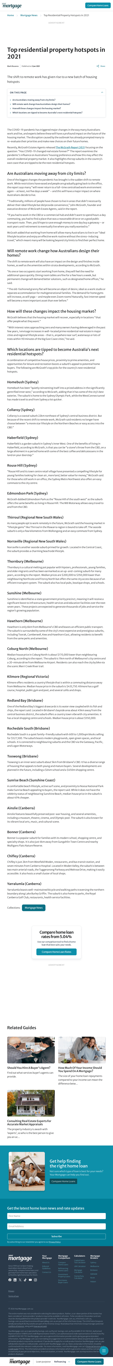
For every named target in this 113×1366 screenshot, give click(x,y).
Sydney (93, 1262)
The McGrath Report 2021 (70, 147)
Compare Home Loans (98, 5)
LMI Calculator (80, 1266)
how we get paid (40, 1326)
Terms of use (13, 1296)
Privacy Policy (55, 1242)
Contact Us (46, 1272)
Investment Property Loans (64, 1275)
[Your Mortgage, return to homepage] (12, 5)
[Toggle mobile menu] (103, 1350)
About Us (45, 1262)
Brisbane (94, 1270)
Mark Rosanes (13, 66)
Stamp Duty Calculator (79, 1277)
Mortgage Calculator (78, 1271)
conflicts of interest (16, 1326)
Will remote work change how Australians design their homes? (41, 104)
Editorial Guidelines (46, 1267)
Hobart (93, 1282)
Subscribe (56, 1236)
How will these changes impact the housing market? (36, 108)
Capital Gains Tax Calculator (80, 1261)
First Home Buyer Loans (63, 1281)
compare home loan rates (56, 951)
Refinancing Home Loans (63, 1269)
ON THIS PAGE (18, 92)
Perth (92, 1278)
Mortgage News (29, 15)
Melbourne (94, 1266)
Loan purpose (43, 1361)
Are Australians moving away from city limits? (33, 100)
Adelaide (93, 1274)
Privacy (11, 1291)
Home (10, 15)
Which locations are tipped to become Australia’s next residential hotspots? (47, 112)
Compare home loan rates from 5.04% (57, 934)
